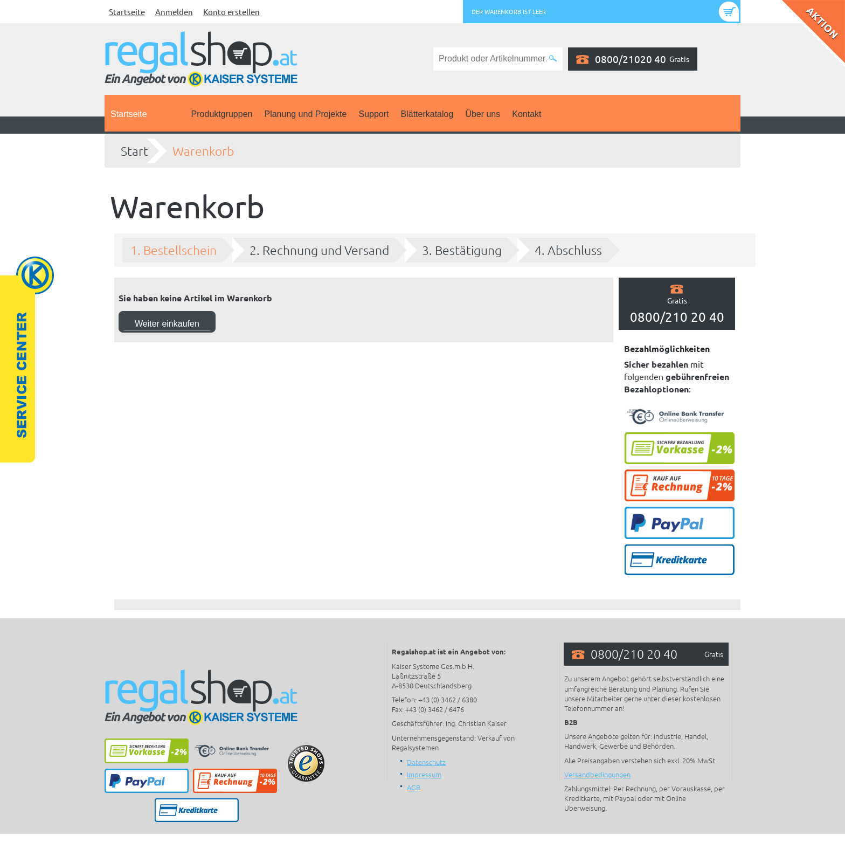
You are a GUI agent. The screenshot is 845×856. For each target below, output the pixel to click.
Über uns (482, 114)
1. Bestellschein (173, 250)
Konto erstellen (231, 11)
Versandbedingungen (597, 774)
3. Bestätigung (462, 250)
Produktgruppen (222, 114)
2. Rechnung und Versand (319, 250)
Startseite (127, 11)
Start (134, 150)
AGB (413, 787)
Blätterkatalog (427, 114)
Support (373, 114)
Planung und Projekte (305, 114)
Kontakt (526, 114)
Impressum (424, 774)
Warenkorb (203, 150)
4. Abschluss (568, 250)
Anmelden (174, 11)
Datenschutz (426, 762)
